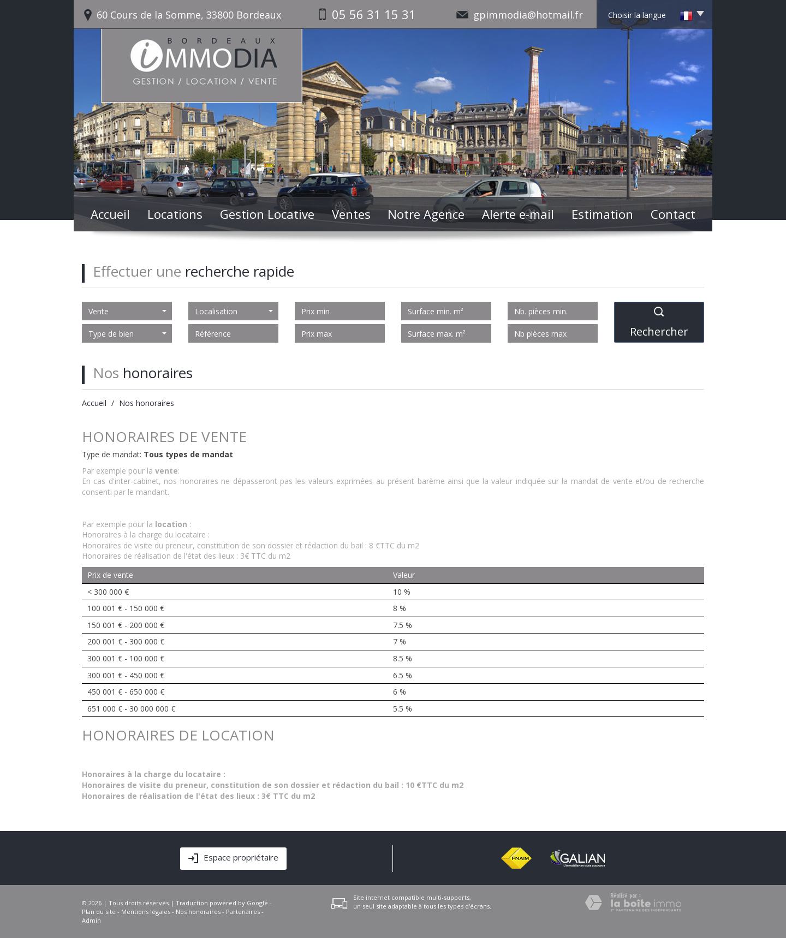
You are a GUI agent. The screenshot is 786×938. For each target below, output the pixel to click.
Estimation (602, 214)
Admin (91, 920)
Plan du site (99, 911)
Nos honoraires (198, 911)
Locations (175, 214)
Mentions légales (145, 911)
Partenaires (243, 911)
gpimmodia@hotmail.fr (528, 14)
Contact (673, 214)
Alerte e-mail (518, 214)
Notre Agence (426, 214)
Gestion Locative (267, 214)
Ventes (351, 214)
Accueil (110, 214)
